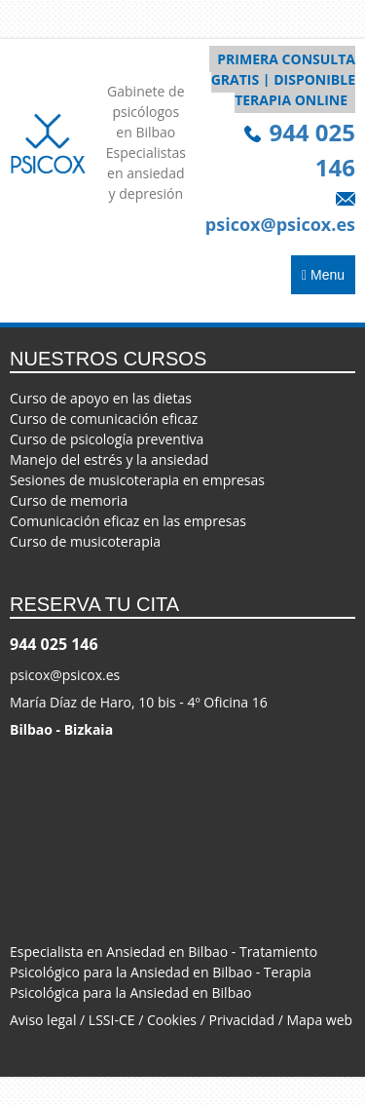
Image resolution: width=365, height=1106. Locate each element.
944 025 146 (54, 644)
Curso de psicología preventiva (106, 439)
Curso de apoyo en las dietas (101, 398)
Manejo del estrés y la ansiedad (109, 459)
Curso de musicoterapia (85, 541)
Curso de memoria (69, 500)
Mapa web (320, 1020)
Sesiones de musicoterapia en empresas (137, 480)
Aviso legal (43, 1020)
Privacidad (241, 1020)
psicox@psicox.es (65, 675)
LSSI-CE (112, 1020)
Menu (323, 273)
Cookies (172, 1020)
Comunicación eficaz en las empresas (128, 521)
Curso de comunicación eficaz (104, 418)
